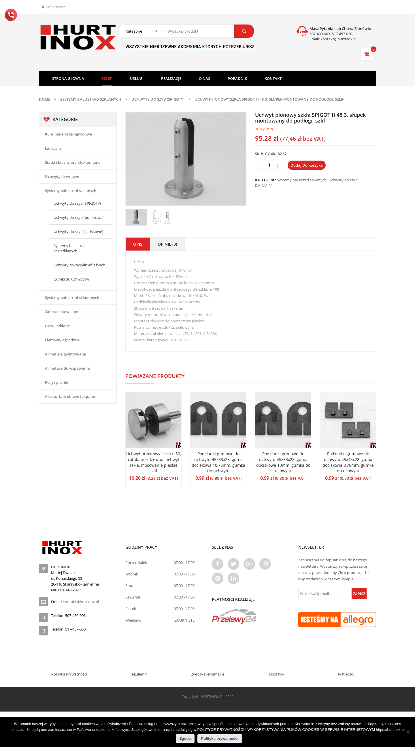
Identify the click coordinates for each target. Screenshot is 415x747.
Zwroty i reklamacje (207, 674)
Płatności (346, 674)
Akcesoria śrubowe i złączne (70, 396)
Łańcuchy (53, 148)
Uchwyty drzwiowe (62, 176)
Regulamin (138, 674)
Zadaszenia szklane (62, 311)
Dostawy (276, 674)
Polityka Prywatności (69, 674)
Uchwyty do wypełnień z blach (79, 265)
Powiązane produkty (155, 375)
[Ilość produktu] (269, 165)
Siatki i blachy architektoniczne (72, 162)
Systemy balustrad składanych (72, 297)
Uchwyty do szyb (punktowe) (78, 217)
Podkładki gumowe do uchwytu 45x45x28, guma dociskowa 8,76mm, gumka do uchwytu (348, 462)
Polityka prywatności (219, 738)
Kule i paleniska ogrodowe (68, 134)
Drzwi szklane (57, 325)
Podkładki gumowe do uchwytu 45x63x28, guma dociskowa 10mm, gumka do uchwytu (283, 462)
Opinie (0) (167, 244)
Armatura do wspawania (67, 368)
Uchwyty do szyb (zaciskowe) (78, 231)
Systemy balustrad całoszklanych (70, 248)
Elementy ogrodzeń (62, 340)
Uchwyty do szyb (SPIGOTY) (157, 99)
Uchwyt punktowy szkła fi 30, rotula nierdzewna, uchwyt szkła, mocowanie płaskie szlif (153, 462)
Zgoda (185, 738)
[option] (186, 159)
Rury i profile (56, 382)
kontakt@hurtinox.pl (338, 39)
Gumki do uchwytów (71, 279)
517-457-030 (342, 33)
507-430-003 (320, 33)
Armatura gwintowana (65, 354)
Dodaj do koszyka (306, 165)
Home (44, 99)
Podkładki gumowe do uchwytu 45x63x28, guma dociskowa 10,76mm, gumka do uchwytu (218, 462)
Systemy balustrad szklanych (90, 99)
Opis (137, 244)
